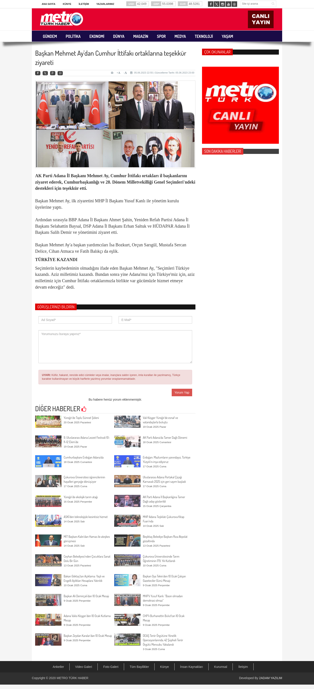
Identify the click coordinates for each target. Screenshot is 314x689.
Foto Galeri (110, 667)
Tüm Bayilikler (139, 667)
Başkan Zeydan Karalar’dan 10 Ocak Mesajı (88, 635)
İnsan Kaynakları (191, 667)
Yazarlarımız (105, 4)
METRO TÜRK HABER (72, 678)
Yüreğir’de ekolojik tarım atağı (81, 497)
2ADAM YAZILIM (270, 678)
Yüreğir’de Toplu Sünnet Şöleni (81, 418)
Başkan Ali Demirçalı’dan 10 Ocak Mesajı (86, 596)
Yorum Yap (182, 392)
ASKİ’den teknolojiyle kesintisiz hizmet (86, 517)
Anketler (58, 667)
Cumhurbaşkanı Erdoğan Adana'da (84, 457)
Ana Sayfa (48, 4)
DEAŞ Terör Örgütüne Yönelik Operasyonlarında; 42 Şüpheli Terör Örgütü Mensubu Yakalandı (163, 640)
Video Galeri (83, 667)
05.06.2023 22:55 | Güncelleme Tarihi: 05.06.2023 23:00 (162, 72)
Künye (67, 4)
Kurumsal (220, 667)
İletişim (84, 4)
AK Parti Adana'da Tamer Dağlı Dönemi (165, 437)
